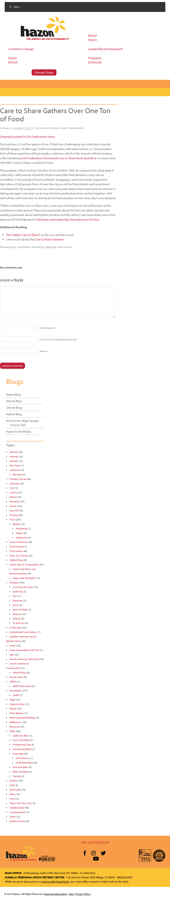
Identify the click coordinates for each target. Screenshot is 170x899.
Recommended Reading (22, 717)
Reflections (15, 722)
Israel (12, 645)
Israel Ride (18, 753)
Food (43, 128)
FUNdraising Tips (22, 744)
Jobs (71, 894)
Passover (17, 600)
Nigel (12, 699)
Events (13, 506)
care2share (23, 247)
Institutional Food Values (23, 632)
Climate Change (18, 479)
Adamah (14, 456)
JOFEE (13, 681)
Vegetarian (21, 537)
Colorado (15, 483)
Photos (13, 708)
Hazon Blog (13, 394)
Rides (12, 731)
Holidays (14, 582)
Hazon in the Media (18, 431)
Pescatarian (22, 528)
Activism (14, 451)
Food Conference (19, 542)
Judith (16, 695)
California (15, 469)
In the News (53, 128)
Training (17, 776)
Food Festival (17, 546)
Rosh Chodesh (20, 609)
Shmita (13, 780)
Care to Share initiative (49, 239)
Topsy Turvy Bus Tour (21, 803)
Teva (12, 798)
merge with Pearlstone (55, 881)
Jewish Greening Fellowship (24, 659)
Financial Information (55, 894)
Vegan (19, 533)
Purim (16, 605)
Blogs (14, 381)
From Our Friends (19, 555)
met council (64, 247)
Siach (12, 785)
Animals (14, 460)
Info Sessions (23, 758)
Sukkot (64, 128)
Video (13, 816)
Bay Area (17, 474)
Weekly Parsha (17, 821)
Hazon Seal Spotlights (24, 578)
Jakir (12, 654)
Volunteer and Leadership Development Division (67, 219)
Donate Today (44, 72)
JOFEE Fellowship (22, 686)
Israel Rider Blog (24, 762)
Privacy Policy (83, 894)
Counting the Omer (23, 587)
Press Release (16, 713)
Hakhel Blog (14, 414)
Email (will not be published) (58, 339)
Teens (13, 794)
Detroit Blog (14, 407)
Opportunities (17, 704)
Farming (14, 515)
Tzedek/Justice (76, 128)
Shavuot (17, 614)
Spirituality (15, 789)
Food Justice (16, 551)
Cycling (13, 492)
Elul (15, 596)
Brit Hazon (15, 465)
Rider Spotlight (21, 771)
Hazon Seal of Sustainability (24, 564)
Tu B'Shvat (18, 623)
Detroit (13, 497)
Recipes (17, 524)
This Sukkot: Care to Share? (23, 235)
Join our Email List (95, 842)
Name (47, 327)
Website (43, 351)
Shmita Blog (14, 401)
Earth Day (18, 591)
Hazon (6, 128)
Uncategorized (17, 812)
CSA (37, 128)
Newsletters (16, 690)
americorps (9, 247)
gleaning (50, 247)
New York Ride (20, 767)
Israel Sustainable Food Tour (25, 650)
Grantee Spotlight (22, 749)
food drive (38, 247)
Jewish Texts (16, 677)
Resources (15, 726)
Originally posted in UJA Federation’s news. (27, 137)
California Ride (20, 735)
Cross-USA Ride (21, 740)
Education (15, 501)
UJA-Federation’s (33, 158)
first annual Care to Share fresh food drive (70, 158)
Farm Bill (14, 510)
